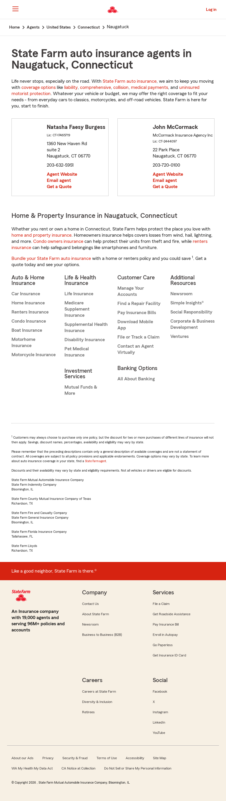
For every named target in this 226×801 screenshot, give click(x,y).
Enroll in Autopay (165, 634)
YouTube (159, 732)
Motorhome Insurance (23, 342)
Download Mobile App (135, 324)
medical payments (149, 87)
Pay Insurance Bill (166, 624)
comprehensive (95, 87)
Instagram (160, 712)
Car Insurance (25, 293)
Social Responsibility (191, 312)
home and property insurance (41, 235)
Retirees (88, 712)
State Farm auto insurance (130, 81)
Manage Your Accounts (130, 291)
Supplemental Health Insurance (86, 327)
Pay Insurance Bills (136, 312)
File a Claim (161, 604)
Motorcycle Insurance (33, 354)
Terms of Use (107, 758)
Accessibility (135, 758)
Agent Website (62, 174)
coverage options (38, 87)
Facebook (160, 691)
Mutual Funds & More (80, 390)
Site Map (159, 758)
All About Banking (136, 379)
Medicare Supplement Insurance (76, 309)
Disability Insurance (84, 339)
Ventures (179, 336)
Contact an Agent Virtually (135, 349)
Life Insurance (78, 293)
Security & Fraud (75, 758)
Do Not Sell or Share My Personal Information (137, 768)
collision (121, 87)
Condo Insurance (28, 321)
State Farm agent (95, 461)
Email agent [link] (59, 180)
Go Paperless (163, 645)
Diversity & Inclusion (97, 702)
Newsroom (181, 293)
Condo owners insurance (58, 241)
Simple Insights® (187, 303)
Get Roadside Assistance (171, 614)
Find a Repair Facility (138, 303)
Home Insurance (28, 303)
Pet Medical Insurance (76, 351)
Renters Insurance (30, 312)
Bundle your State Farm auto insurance (51, 258)
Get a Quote (59, 186)
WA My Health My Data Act (32, 768)
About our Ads (22, 758)
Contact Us (90, 604)
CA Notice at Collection (78, 768)
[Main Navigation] (15, 8)
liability (71, 87)
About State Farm (95, 614)
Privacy (48, 758)
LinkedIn (159, 722)
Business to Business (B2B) (102, 634)
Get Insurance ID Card (169, 655)
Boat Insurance (26, 330)
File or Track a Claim (138, 337)
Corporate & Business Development (192, 324)
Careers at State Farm (99, 691)
